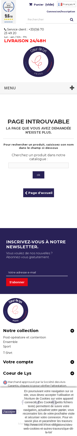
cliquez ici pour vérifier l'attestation (43, 385)
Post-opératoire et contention (24, 337)
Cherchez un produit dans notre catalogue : (38, 157)
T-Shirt (7, 353)
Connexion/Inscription (61, 11)
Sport (7, 346)
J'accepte (9, 411)
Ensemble (10, 342)
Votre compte (18, 361)
